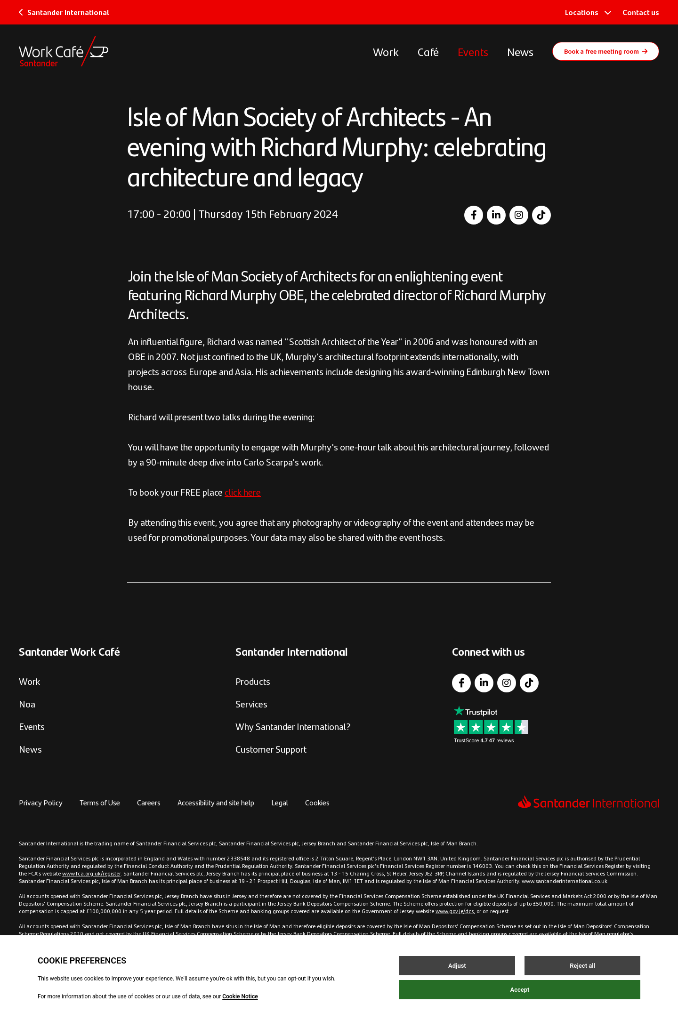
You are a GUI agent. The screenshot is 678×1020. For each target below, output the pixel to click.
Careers (149, 802)
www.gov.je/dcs (455, 911)
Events (473, 51)
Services (251, 703)
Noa (27, 703)
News (520, 51)
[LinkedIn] (496, 215)
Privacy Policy (41, 802)
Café (428, 51)
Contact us (640, 12)
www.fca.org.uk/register (91, 873)
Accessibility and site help (216, 802)
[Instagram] (518, 215)
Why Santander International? (293, 726)
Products (252, 681)
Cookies (317, 802)
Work (386, 51)
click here (243, 491)
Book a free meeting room (605, 51)
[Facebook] (473, 215)
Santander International (64, 12)
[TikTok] (541, 215)
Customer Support (271, 748)
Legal (279, 802)
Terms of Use (100, 802)
